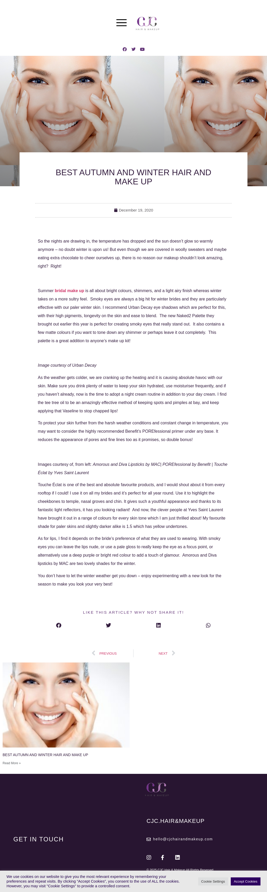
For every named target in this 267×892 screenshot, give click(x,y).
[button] (58, 625)
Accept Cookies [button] (245, 881)
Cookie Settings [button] (213, 881)
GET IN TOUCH (38, 839)
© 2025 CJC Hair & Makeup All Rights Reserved (180, 870)
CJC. (176, 821)
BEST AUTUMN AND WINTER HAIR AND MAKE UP (45, 755)
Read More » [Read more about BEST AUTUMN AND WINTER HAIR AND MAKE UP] (12, 763)
